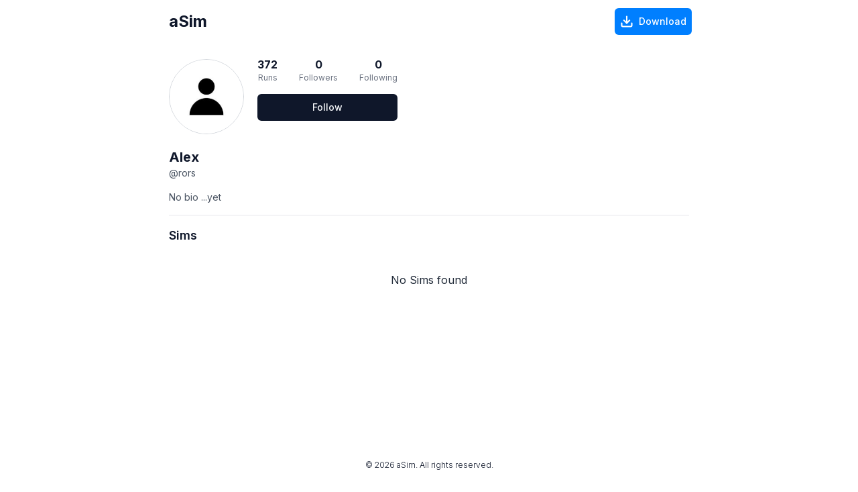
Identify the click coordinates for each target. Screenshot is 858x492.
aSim (188, 21)
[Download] (653, 21)
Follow (327, 107)
